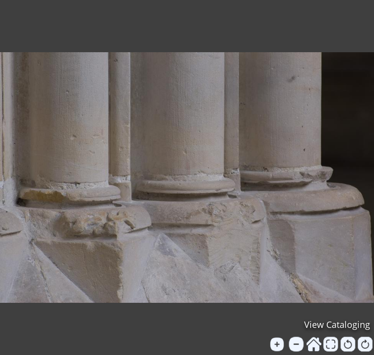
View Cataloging (337, 324)
